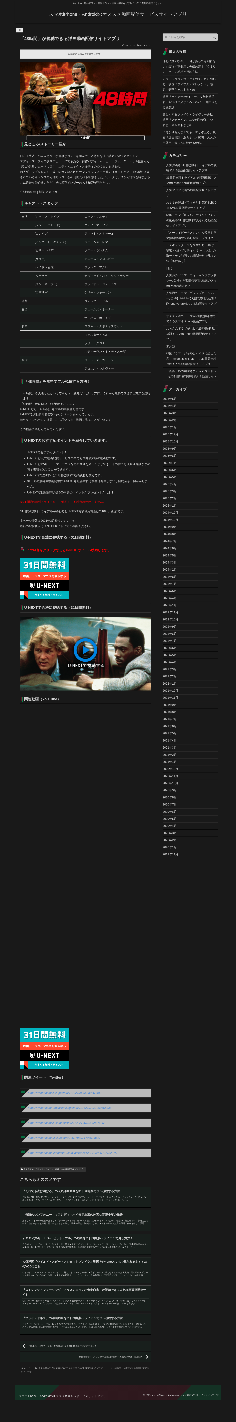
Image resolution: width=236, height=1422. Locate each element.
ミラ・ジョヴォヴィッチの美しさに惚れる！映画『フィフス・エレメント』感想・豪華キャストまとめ (189, 84)
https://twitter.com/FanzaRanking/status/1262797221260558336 (69, 1107)
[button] (214, 37)
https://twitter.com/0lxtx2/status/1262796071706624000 (64, 1138)
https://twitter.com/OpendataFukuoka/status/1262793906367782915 (72, 1153)
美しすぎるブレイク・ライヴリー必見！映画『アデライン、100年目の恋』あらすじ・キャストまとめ (189, 120)
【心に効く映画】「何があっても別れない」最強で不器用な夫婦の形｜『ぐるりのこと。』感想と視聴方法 (189, 66)
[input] (190, 37)
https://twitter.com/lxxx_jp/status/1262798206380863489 (64, 1093)
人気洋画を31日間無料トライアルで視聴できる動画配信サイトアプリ (53, 1169)
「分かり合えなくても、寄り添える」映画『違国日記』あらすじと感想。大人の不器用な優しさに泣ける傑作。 (189, 138)
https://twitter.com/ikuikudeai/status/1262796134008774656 (67, 1123)
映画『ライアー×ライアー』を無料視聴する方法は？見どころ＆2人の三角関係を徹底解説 (190, 102)
